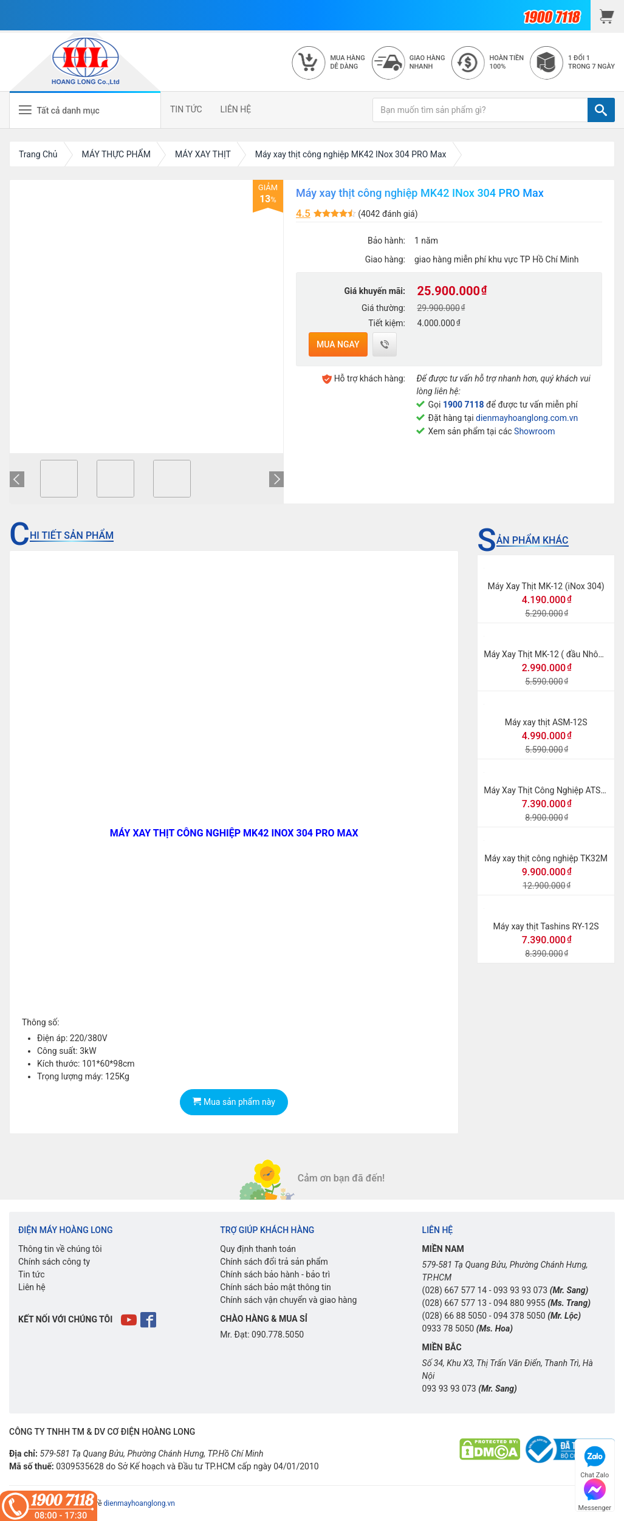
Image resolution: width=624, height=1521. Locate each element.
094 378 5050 (519, 1316)
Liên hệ (32, 1287)
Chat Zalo (594, 1460)
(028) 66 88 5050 (454, 1316)
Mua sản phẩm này (234, 1102)
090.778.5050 (278, 1334)
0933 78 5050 (448, 1328)
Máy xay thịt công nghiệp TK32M (546, 858)
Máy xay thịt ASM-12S (546, 722)
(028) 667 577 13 (454, 1303)
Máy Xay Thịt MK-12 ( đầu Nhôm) (546, 654)
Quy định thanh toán (258, 1249)
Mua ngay (338, 344)
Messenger (594, 1493)
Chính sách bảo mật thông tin (275, 1287)
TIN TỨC (186, 109)
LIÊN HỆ (236, 109)
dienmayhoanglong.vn (139, 1503)
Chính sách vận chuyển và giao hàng (288, 1300)
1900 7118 (463, 404)
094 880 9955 (519, 1303)
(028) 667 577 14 (454, 1290)
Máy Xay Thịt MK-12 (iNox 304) (546, 586)
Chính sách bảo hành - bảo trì (275, 1274)
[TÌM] (601, 110)
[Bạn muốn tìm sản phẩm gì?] (480, 110)
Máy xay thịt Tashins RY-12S (546, 926)
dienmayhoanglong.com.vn (527, 418)
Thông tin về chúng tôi (60, 1249)
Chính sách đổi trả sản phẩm (273, 1261)
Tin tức (31, 1274)
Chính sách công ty (54, 1261)
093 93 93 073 (520, 1290)
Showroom (534, 431)
